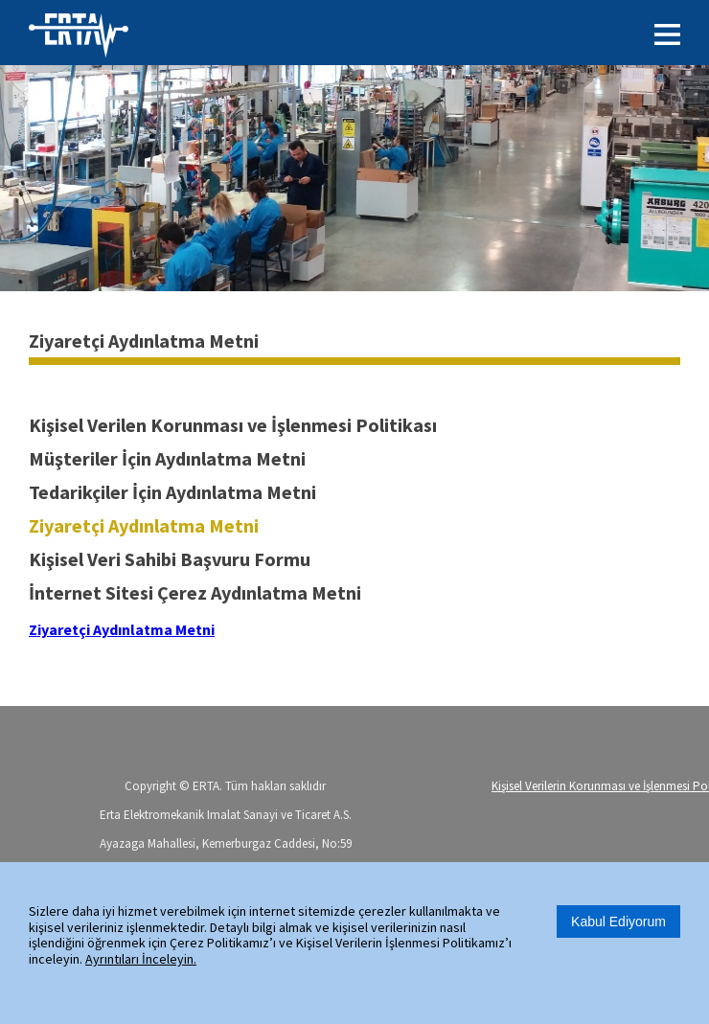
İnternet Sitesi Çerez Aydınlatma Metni (195, 592)
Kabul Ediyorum (618, 921)
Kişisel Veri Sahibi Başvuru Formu (169, 559)
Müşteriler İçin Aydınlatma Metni (167, 458)
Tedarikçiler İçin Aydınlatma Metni (172, 492)
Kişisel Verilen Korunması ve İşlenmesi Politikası (233, 425)
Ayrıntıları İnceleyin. (140, 958)
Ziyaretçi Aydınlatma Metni (144, 525)
